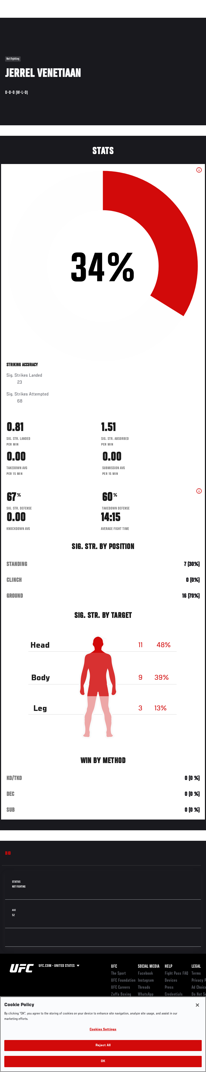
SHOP (173, 20)
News (82, 20)
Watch (127, 20)
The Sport (118, 973)
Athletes (61, 20)
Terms (196, 973)
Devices (171, 980)
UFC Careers (120, 987)
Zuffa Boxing (148, 22)
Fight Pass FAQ (176, 973)
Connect (105, 20)
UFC (114, 966)
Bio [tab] (8, 853)
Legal (196, 966)
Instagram (146, 980)
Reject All (103, 1045)
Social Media (148, 966)
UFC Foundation (123, 980)
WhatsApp (145, 994)
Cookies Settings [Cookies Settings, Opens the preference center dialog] (103, 1029)
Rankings (37, 20)
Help (168, 966)
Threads (144, 987)
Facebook (145, 973)
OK (103, 1061)
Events (15, 20)
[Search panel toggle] (188, 20)
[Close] (197, 1005)
